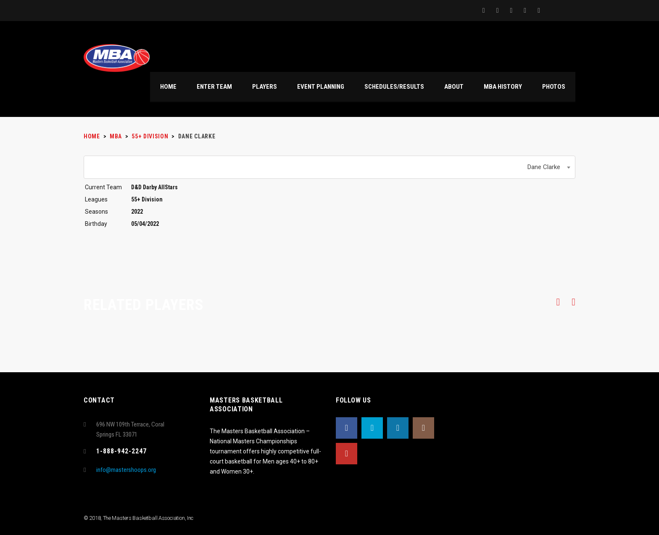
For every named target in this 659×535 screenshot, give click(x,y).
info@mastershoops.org (126, 470)
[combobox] (329, 167)
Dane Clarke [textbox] (543, 167)
